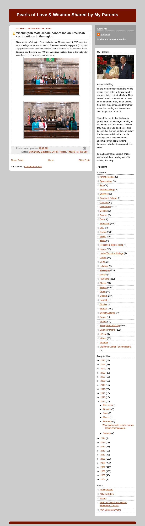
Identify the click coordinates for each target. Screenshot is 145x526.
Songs (103, 317)
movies (103, 275)
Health (103, 236)
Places (63, 152)
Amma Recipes (107, 177)
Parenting (104, 279)
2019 (103, 385)
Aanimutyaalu (106, 490)
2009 (103, 459)
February (107, 421)
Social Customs (107, 313)
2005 (103, 475)
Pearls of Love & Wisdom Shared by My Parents (67, 14)
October (107, 409)
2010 (103, 455)
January (107, 433)
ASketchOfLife (107, 494)
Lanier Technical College (111, 253)
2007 (103, 467)
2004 (103, 479)
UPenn (103, 334)
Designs (104, 211)
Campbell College (108, 198)
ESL (102, 228)
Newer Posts (17, 160)
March (106, 417)
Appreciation (106, 181)
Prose (103, 291)
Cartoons (104, 202)
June (105, 413)
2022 (103, 373)
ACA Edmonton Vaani (110, 510)
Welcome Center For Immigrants (115, 347)
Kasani (103, 498)
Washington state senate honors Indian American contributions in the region (50, 34)
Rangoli (103, 300)
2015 (103, 401)
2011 (103, 451)
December (108, 405)
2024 (103, 364)
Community (34, 152)
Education (46, 152)
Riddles (103, 304)
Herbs (103, 240)
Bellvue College (107, 189)
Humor (103, 249)
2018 (103, 389)
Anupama (105, 34)
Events (55, 152)
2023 (103, 369)
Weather (104, 342)
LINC (102, 262)
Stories (103, 321)
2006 (103, 471)
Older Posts (84, 160)
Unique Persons (107, 330)
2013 (103, 442)
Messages (105, 270)
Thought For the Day (77, 152)
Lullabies (104, 266)
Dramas (104, 215)
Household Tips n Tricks (111, 245)
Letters (103, 257)
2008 (103, 463)
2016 (103, 397)
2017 (103, 393)
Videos (103, 338)
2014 (103, 438)
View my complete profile (113, 39)
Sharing (103, 308)
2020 (103, 381)
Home (51, 160)
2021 (103, 377)
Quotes (103, 296)
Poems (103, 287)
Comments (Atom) (33, 166)
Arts (102, 185)
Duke (102, 219)
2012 (103, 446)
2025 (103, 360)
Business (104, 194)
